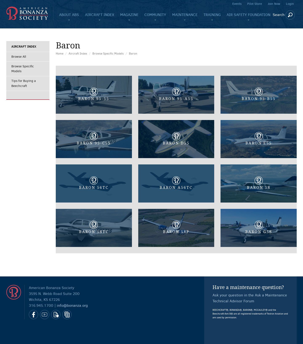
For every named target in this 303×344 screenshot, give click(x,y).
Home (59, 54)
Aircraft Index (99, 14)
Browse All (18, 57)
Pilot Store (254, 4)
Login (290, 4)
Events (237, 4)
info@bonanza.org (72, 305)
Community (155, 14)
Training (212, 14)
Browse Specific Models (22, 68)
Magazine (129, 14)
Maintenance (185, 14)
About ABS (69, 14)
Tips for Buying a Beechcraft (23, 83)
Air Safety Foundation (248, 14)
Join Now (274, 4)
